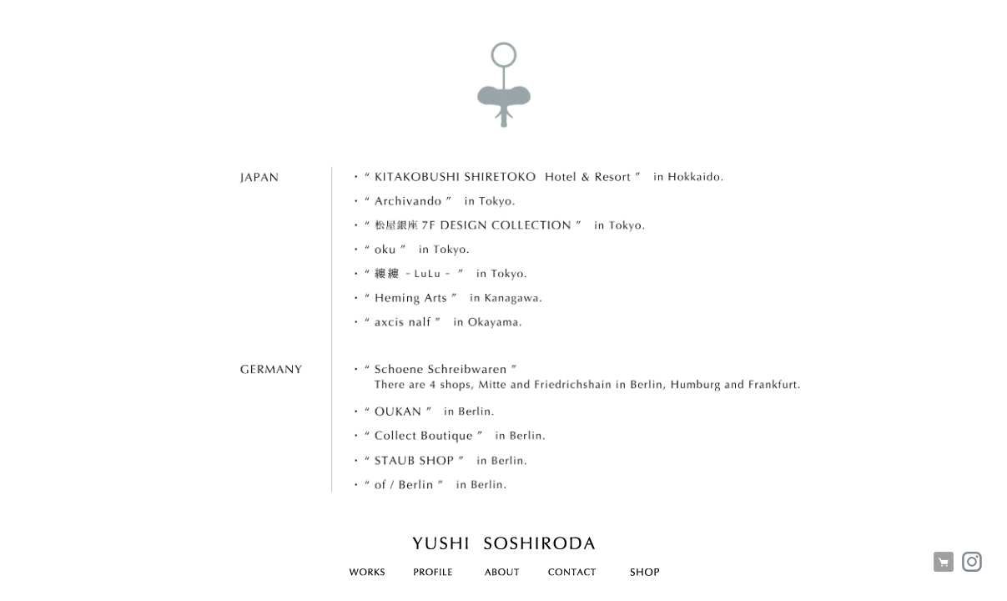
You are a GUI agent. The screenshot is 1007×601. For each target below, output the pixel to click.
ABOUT (502, 575)
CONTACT (572, 575)
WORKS (367, 575)
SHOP (644, 575)
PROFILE (432, 575)
